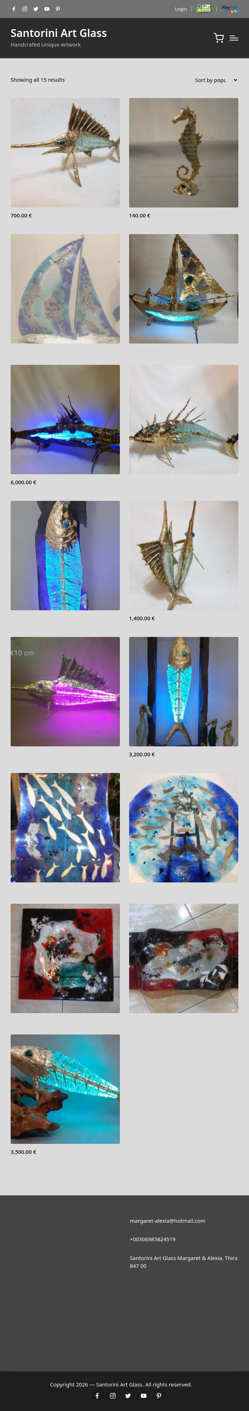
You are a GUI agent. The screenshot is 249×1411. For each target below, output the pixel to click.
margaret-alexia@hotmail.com (167, 1220)
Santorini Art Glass (59, 33)
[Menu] (233, 38)
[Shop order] (216, 79)
